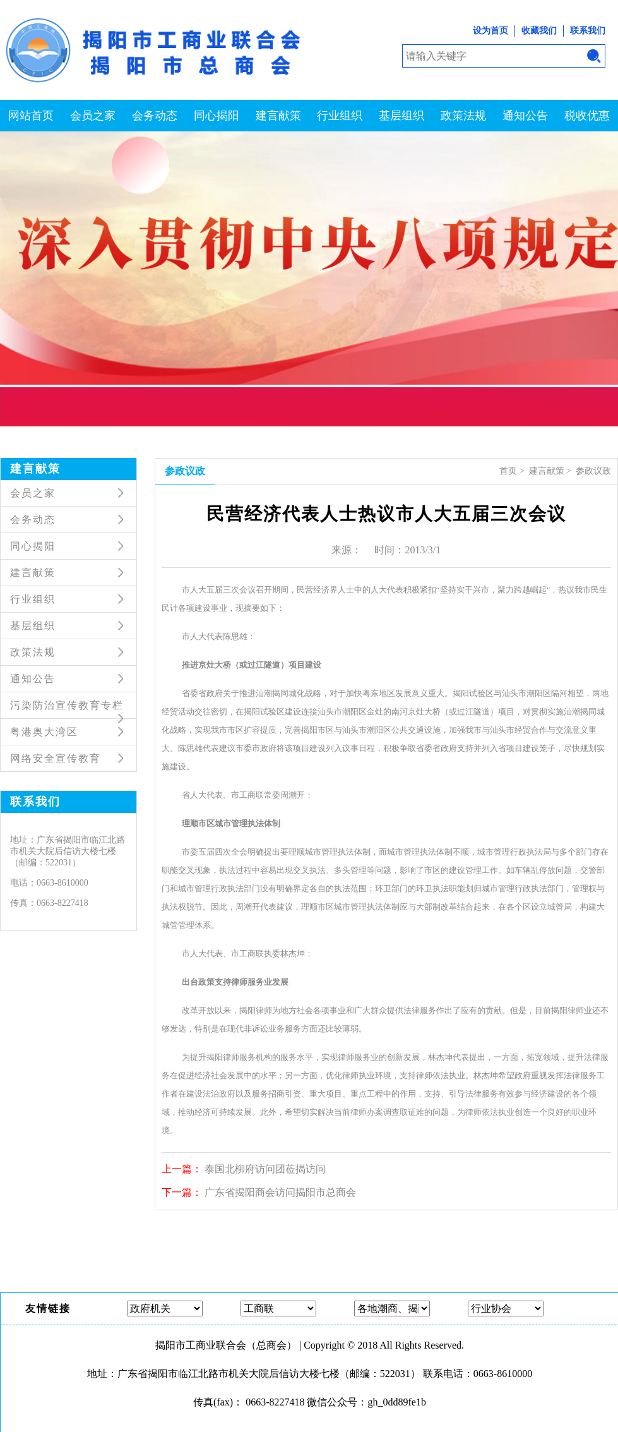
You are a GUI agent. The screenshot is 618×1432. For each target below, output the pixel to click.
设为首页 (490, 30)
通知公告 (525, 115)
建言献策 (278, 115)
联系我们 (587, 30)
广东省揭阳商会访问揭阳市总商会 (280, 1192)
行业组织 (339, 115)
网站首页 (31, 115)
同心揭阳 (216, 115)
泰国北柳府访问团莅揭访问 (265, 1169)
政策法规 (463, 115)
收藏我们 (539, 30)
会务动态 (154, 115)
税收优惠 (587, 115)
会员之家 (93, 115)
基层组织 (401, 115)
